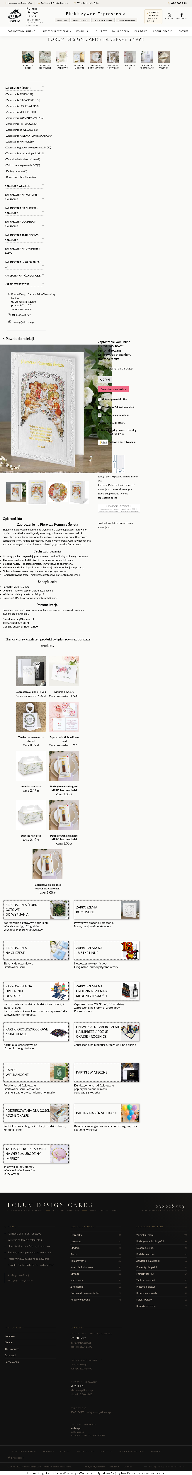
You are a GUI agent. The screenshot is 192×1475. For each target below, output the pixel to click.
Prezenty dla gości (161, 1267)
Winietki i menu (161, 1234)
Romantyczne (95, 1260)
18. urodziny (121, 31)
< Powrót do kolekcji (18, 338)
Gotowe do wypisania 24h (95, 1293)
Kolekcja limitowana (95, 1267)
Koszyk (169, 16)
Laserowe (95, 1241)
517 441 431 (77, 1385)
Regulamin (114, 1467)
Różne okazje (162, 31)
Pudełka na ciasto (161, 1254)
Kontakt (183, 31)
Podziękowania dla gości (161, 1241)
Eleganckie (95, 1234)
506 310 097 (77, 1412)
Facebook (181, 16)
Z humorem (95, 1286)
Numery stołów (161, 1273)
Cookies (128, 1467)
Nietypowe (95, 1280)
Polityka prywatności (94, 1467)
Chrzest (101, 31)
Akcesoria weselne (57, 31)
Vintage (95, 1273)
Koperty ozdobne (95, 1299)
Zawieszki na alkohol (161, 1260)
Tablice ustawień (161, 1280)
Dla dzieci (141, 31)
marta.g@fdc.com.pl (23, 322)
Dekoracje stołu (161, 1247)
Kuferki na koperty (161, 1293)
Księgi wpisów (161, 1299)
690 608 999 (177, 3)
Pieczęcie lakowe (161, 1286)
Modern (95, 1247)
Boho (95, 1254)
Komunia (83, 31)
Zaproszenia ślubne (23, 31)
